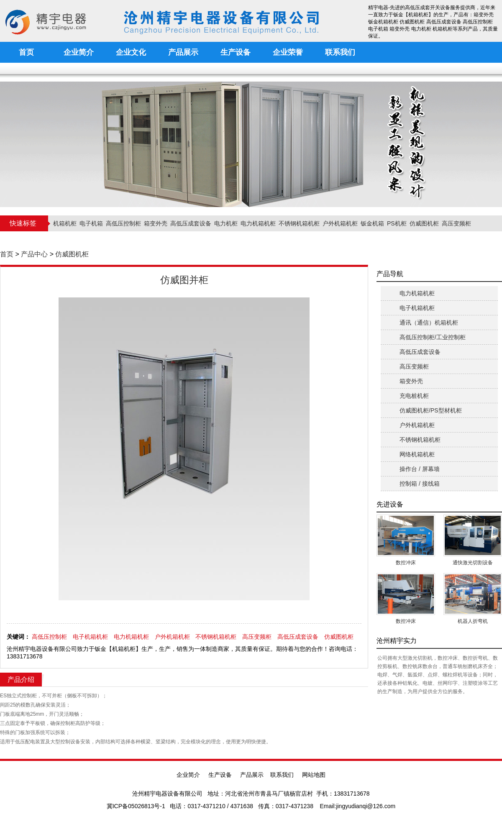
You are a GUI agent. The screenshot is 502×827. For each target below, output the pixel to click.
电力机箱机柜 (258, 223)
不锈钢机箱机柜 (299, 223)
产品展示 (252, 774)
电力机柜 (226, 223)
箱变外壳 (155, 223)
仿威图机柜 (424, 223)
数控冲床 (406, 563)
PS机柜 (397, 223)
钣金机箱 (372, 223)
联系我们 (282, 774)
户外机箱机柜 (340, 223)
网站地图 (313, 774)
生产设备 (220, 774)
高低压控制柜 (123, 223)
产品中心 (34, 254)
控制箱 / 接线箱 (420, 483)
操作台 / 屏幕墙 (420, 469)
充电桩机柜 (414, 395)
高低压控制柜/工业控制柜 (433, 337)
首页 (6, 254)
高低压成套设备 (190, 223)
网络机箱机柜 (417, 454)
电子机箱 (91, 223)
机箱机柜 (65, 223)
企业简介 (188, 774)
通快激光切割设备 (473, 563)
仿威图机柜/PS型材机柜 (431, 410)
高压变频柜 (456, 223)
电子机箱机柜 (90, 636)
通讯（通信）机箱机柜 (429, 322)
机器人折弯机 (473, 621)
